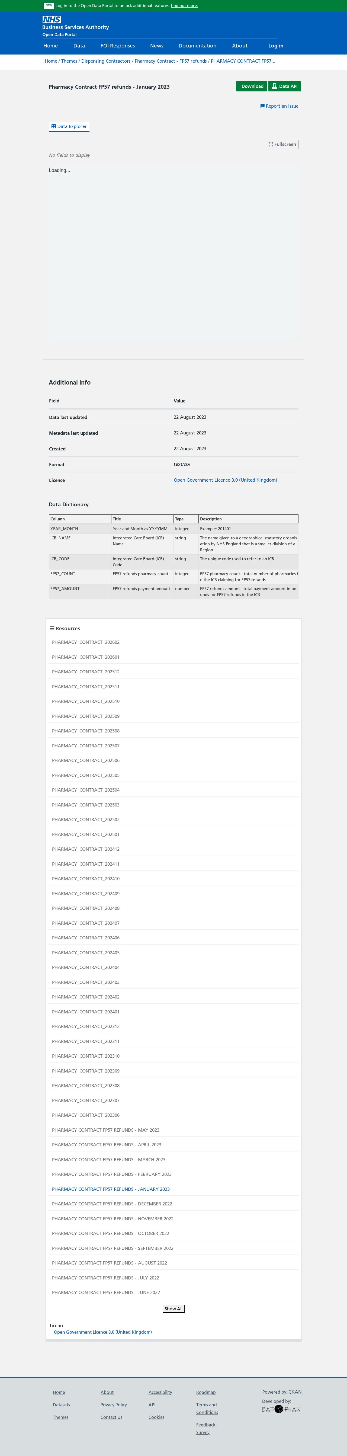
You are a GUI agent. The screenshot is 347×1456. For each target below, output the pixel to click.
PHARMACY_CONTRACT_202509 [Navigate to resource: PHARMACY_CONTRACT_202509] (86, 716)
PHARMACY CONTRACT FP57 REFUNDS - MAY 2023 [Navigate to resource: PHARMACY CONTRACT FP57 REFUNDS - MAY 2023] (105, 1130)
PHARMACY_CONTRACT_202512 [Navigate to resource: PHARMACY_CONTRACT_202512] (86, 671)
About (240, 46)
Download (253, 86)
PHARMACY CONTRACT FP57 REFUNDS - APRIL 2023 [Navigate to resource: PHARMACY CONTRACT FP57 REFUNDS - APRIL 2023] (106, 1144)
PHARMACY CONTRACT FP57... (243, 61)
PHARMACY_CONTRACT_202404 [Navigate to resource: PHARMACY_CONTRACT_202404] (86, 967)
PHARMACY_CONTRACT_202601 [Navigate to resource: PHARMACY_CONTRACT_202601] (86, 657)
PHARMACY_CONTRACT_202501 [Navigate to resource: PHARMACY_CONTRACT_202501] (86, 834)
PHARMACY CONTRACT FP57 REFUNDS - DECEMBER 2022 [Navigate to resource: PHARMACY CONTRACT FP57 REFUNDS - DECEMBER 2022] (112, 1204)
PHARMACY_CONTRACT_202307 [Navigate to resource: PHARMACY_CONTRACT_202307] (86, 1100)
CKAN (295, 1392)
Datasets (61, 1404)
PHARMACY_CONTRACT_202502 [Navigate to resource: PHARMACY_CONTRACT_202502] (86, 819)
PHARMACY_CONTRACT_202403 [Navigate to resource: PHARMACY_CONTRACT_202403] (86, 982)
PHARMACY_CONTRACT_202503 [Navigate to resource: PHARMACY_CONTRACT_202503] (86, 805)
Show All (173, 1308)
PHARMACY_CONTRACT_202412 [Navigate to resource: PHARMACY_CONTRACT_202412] (86, 849)
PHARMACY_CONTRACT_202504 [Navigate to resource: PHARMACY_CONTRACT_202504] (86, 790)
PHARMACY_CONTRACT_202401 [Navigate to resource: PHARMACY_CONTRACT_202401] (86, 1012)
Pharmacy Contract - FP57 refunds (171, 61)
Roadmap (206, 1392)
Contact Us (111, 1417)
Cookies (156, 1417)
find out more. (184, 5)
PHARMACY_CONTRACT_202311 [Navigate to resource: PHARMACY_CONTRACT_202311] (86, 1041)
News (156, 46)
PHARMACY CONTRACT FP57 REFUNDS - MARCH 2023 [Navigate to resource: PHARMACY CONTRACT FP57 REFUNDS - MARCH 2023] (108, 1159)
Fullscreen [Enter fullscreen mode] (282, 144)
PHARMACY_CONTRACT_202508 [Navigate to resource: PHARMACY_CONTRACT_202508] (86, 731)
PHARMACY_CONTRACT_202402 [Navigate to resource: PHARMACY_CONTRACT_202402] (86, 997)
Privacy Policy (114, 1404)
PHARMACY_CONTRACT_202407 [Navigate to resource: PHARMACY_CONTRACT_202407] (86, 923)
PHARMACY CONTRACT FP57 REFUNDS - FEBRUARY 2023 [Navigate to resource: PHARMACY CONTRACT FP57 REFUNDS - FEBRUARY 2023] (112, 1174)
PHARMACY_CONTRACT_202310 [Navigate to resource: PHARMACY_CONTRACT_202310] (86, 1056)
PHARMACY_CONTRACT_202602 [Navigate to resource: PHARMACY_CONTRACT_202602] (86, 642)
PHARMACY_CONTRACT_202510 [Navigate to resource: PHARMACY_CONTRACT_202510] (86, 701)
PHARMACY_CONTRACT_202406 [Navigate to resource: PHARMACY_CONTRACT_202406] (86, 937)
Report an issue (279, 106)
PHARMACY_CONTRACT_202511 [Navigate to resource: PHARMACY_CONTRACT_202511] (86, 686)
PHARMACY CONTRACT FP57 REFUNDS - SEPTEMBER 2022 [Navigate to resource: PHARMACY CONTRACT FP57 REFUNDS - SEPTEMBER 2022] (113, 1248)
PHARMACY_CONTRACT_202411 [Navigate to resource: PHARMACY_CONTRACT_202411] (86, 864)
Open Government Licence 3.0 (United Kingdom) (225, 480)
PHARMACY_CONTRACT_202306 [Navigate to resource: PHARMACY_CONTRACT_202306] (86, 1115)
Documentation (198, 46)
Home (50, 46)
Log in (276, 46)
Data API (285, 86)
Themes (69, 61)
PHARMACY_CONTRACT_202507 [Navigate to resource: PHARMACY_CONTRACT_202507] (86, 745)
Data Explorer (69, 126)
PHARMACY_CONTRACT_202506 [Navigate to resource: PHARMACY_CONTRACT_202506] (86, 760)
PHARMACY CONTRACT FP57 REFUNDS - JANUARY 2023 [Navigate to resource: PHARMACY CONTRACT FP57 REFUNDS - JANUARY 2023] (111, 1189)
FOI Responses (118, 46)
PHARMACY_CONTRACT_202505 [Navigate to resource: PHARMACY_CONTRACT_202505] (86, 775)
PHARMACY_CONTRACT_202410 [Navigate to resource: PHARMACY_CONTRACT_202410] (86, 878)
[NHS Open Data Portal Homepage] (75, 26)
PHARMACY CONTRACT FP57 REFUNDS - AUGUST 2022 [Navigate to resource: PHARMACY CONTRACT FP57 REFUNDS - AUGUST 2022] (109, 1263)
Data (79, 46)
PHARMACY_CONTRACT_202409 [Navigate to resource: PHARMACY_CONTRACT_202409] (86, 893)
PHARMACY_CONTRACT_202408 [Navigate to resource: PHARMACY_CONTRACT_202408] (86, 908)
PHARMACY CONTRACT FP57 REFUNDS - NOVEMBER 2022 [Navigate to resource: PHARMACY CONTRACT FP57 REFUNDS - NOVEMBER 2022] (113, 1218)
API (152, 1404)
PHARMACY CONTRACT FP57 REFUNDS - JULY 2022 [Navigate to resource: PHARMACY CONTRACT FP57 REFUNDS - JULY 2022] (105, 1278)
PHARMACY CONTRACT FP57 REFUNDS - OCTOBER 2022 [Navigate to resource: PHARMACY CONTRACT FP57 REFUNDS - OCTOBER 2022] (110, 1233)
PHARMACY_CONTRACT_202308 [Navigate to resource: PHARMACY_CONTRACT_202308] (86, 1085)
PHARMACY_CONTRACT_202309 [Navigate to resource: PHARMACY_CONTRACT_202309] (86, 1071)
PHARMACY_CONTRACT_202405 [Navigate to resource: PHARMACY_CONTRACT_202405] (86, 952)
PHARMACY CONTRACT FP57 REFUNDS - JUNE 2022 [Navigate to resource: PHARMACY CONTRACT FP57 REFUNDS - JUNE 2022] (106, 1292)
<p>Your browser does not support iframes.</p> (173, 253)
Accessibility (160, 1392)
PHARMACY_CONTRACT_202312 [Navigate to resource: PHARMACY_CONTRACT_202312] (86, 1026)
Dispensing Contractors (106, 61)
